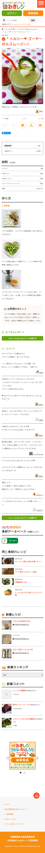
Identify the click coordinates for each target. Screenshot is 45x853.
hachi (41, 373)
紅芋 (29, 24)
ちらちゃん (18, 708)
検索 (33, 20)
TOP (37, 796)
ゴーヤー (13, 541)
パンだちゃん (38, 454)
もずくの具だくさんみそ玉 (23, 649)
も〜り (17, 694)
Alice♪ (41, 111)
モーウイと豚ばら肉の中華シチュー (28, 562)
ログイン (12, 13)
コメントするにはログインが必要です (22, 518)
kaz (16, 725)
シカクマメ (16, 24)
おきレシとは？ (11, 819)
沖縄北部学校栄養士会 (22, 624)
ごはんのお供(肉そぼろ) (21, 621)
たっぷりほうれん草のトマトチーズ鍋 (28, 594)
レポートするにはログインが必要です (22, 338)
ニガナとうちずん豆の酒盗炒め (24, 719)
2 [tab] (24, 772)
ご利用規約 (9, 814)
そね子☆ (39, 510)
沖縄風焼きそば (21, 582)
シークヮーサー (23, 24)
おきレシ (39, 495)
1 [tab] (20, 772)
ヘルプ (7, 804)
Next (43, 758)
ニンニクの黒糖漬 (19, 690)
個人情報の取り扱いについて (16, 809)
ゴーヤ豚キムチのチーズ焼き (26, 572)
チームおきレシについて (14, 824)
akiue (41, 420)
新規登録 (33, 13)
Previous (2, 758)
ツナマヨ (16, 635)
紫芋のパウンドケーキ (21, 705)
